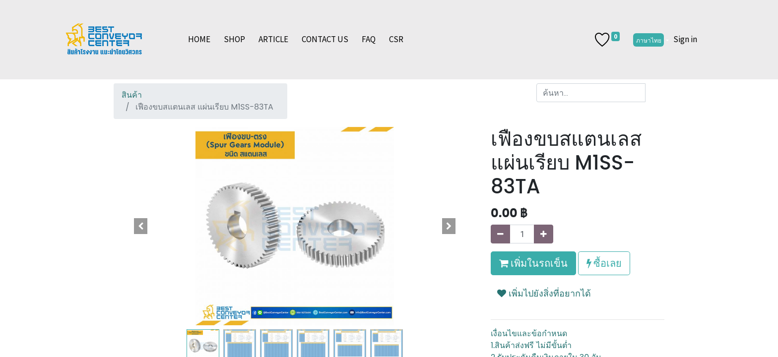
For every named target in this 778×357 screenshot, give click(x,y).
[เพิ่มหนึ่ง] (543, 234)
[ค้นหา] (654, 92)
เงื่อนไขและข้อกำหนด (529, 333)
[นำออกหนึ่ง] (500, 234)
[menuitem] (199, 39)
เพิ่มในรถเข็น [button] (533, 263)
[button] (141, 226)
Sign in (685, 39)
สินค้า (132, 95)
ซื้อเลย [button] (604, 263)
